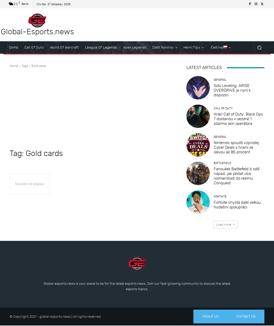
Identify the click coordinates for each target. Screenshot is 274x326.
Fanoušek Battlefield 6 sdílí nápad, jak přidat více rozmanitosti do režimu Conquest (236, 176)
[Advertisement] (93, 108)
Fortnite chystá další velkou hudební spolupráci (237, 204)
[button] (259, 48)
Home (14, 66)
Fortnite (220, 196)
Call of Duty (223, 108)
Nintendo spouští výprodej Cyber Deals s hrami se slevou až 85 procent (236, 147)
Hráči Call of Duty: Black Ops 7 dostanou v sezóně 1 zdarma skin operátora (238, 119)
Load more (225, 224)
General (220, 79)
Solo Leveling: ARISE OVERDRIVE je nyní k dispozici (232, 90)
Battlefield (222, 163)
